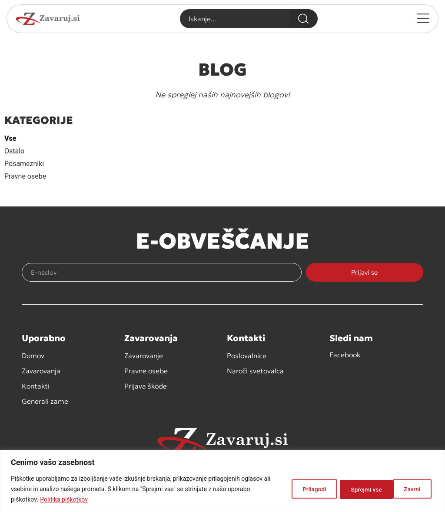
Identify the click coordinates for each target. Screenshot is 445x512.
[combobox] (235, 18)
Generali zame (45, 401)
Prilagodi (303, 488)
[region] (222, 481)
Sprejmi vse (406, 488)
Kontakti (36, 386)
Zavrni (352, 488)
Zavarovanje (143, 355)
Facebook (344, 354)
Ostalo (14, 151)
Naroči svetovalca (255, 370)
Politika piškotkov (64, 499)
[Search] (303, 18)
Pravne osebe (25, 176)
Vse (10, 138)
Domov (33, 355)
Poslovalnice (246, 355)
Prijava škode (145, 386)
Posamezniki (24, 164)
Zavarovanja (41, 370)
